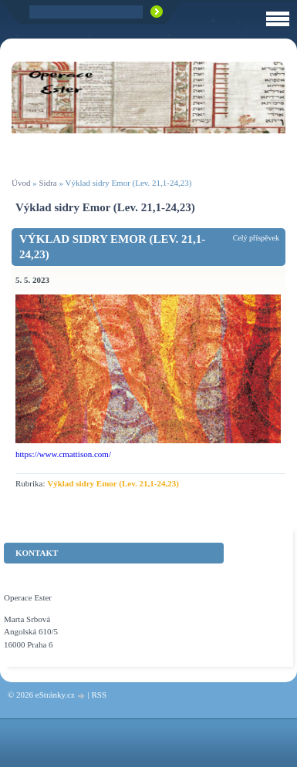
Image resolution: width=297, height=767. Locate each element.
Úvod (21, 182)
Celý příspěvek (256, 238)
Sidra (47, 182)
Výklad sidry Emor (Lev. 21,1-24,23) (112, 247)
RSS (98, 694)
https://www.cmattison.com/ (63, 454)
